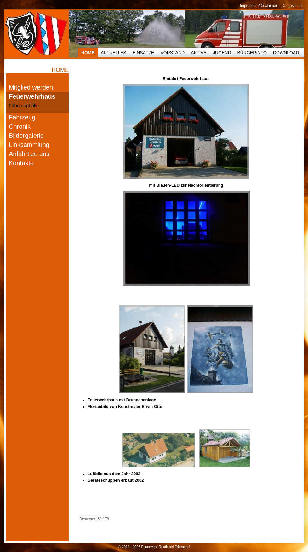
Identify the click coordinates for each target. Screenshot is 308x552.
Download (286, 52)
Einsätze (143, 52)
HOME (87, 52)
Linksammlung (29, 144)
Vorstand (172, 52)
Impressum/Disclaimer (258, 5)
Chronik (20, 126)
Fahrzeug (22, 117)
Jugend (222, 52)
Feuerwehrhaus (32, 96)
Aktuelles (113, 52)
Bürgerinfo (252, 52)
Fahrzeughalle (24, 105)
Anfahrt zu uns (29, 153)
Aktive (199, 52)
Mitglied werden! (32, 87)
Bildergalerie (26, 135)
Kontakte (21, 163)
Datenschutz (292, 5)
